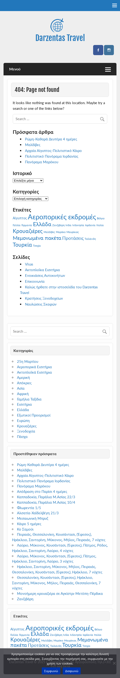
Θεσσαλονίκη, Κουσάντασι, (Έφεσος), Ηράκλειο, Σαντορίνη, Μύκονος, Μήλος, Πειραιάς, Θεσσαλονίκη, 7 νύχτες (56, 582)
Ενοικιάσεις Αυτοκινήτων (45, 275)
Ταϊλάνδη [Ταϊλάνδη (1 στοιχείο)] (90, 238)
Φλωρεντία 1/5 (29, 508)
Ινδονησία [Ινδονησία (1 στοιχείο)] (78, 225)
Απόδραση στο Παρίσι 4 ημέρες (42, 491)
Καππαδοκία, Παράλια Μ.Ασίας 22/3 (46, 497)
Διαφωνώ (71, 671)
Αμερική (23, 377)
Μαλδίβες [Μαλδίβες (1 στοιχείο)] (49, 231)
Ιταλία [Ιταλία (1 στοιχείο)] (100, 225)
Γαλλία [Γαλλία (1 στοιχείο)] (17, 225)
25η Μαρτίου (27, 361)
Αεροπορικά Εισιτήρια (34, 367)
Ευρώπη (23, 420)
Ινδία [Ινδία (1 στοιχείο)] (68, 225)
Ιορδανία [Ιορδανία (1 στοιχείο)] (90, 225)
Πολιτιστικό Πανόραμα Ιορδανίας (51, 156)
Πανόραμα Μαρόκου (41, 162)
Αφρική (23, 394)
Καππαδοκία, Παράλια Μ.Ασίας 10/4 (46, 502)
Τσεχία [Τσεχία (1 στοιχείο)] (37, 245)
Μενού (15, 69)
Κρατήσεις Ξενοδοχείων (44, 298)
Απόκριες (24, 383)
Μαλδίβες (32, 145)
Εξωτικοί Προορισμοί (33, 415)
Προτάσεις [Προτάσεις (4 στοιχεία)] (73, 238)
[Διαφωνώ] (114, 663)
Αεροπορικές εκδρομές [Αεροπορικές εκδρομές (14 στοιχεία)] (62, 216)
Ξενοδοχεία (26, 431)
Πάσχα (22, 436)
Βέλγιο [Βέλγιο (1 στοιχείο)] (100, 218)
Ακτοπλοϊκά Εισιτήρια (34, 372)
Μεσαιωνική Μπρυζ (32, 518)
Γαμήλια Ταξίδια (29, 399)
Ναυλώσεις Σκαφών (41, 304)
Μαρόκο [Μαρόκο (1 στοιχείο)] (61, 231)
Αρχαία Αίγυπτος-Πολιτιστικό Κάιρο (53, 150)
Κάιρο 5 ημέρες (29, 524)
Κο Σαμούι (25, 529)
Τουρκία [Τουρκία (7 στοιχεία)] (22, 244)
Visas (29, 264)
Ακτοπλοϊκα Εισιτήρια (42, 270)
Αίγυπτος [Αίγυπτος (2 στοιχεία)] (20, 218)
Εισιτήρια (24, 404)
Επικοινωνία (35, 281)
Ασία (21, 388)
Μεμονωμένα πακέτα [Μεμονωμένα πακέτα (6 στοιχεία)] (37, 238)
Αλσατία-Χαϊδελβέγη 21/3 (38, 513)
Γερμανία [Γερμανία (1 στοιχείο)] (26, 225)
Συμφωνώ (51, 671)
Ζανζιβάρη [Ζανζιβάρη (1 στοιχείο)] (58, 225)
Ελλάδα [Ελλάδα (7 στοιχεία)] (42, 224)
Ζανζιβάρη (25, 599)
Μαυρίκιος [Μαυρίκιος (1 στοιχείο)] (72, 231)
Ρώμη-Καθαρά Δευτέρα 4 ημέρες (51, 139)
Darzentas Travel (60, 38)
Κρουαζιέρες (27, 426)
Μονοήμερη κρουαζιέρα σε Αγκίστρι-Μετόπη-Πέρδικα (60, 593)
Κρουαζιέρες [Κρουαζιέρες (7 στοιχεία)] (28, 231)
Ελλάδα (23, 410)
